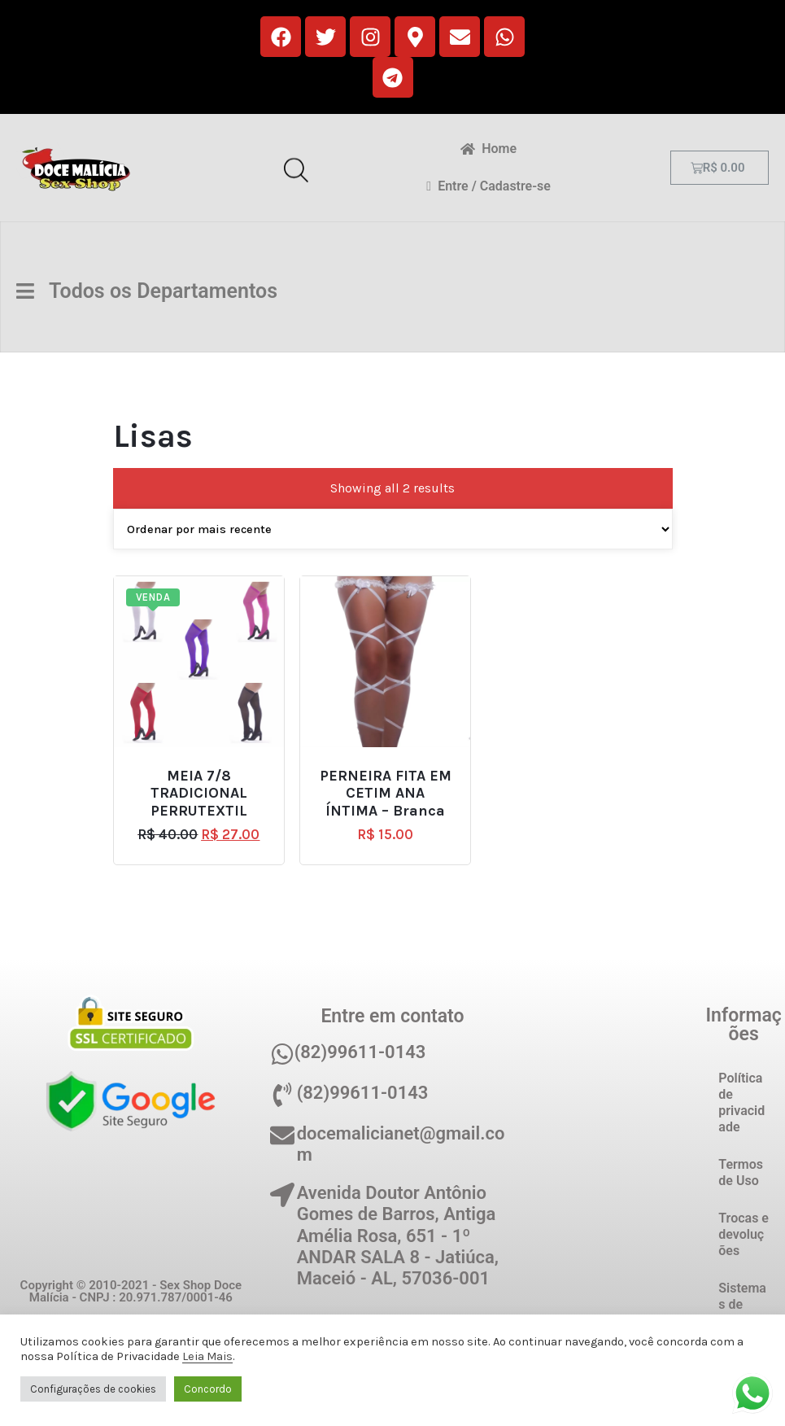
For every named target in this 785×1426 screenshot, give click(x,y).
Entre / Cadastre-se (488, 186)
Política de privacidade (741, 1102)
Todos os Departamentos (151, 291)
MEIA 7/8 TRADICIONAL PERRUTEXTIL (198, 794)
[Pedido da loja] (393, 529)
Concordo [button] (208, 1389)
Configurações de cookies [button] (93, 1389)
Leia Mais (207, 1356)
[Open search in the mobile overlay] (296, 167)
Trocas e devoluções (743, 1234)
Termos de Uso (740, 1172)
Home (488, 148)
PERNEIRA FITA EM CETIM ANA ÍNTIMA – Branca (385, 794)
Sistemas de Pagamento (742, 1312)
